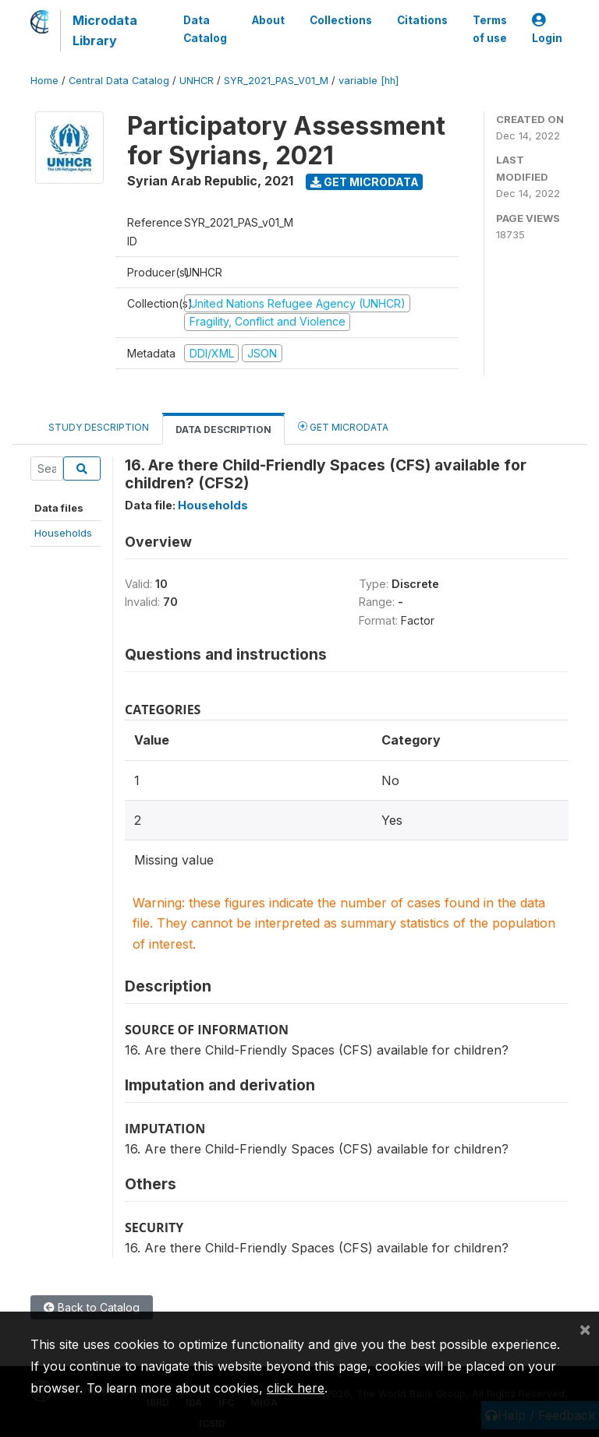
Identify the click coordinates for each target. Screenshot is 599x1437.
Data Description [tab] (223, 429)
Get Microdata (364, 181)
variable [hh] (368, 80)
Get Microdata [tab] (343, 426)
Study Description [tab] (98, 427)
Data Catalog (205, 29)
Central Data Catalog (119, 80)
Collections (341, 20)
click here (295, 1388)
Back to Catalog (92, 1307)
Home (44, 80)
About (268, 20)
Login (547, 29)
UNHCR (196, 80)
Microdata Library (105, 30)
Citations (422, 20)
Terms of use (490, 29)
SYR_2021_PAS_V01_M (276, 80)
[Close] (585, 1328)
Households (63, 533)
